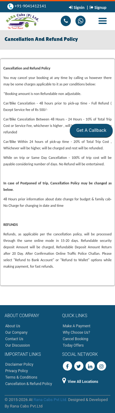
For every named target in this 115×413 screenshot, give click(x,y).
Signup (100, 7)
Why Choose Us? (76, 332)
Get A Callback (91, 130)
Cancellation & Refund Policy (28, 384)
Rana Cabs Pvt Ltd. (50, 399)
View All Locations (80, 382)
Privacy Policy (16, 371)
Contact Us (14, 339)
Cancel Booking (75, 339)
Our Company (16, 332)
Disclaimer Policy (19, 364)
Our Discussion (17, 345)
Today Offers (73, 345)
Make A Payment (76, 326)
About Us (12, 326)
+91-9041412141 (29, 6)
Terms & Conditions (21, 377)
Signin (79, 7)
